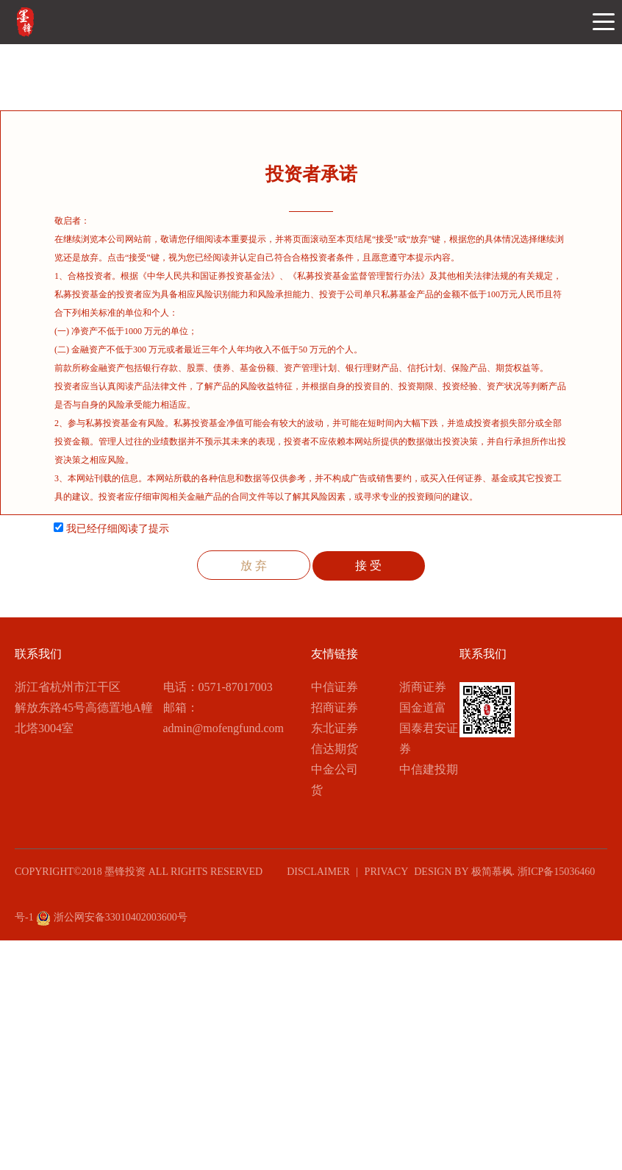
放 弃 (253, 565)
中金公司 (334, 769)
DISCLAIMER (316, 871)
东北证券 (334, 728)
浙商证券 (422, 687)
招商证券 (334, 707)
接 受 (368, 565)
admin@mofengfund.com (223, 728)
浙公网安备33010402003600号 (111, 917)
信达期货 (334, 748)
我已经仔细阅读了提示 (111, 528)
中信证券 (334, 687)
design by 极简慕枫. (462, 871)
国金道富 (422, 707)
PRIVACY (386, 871)
